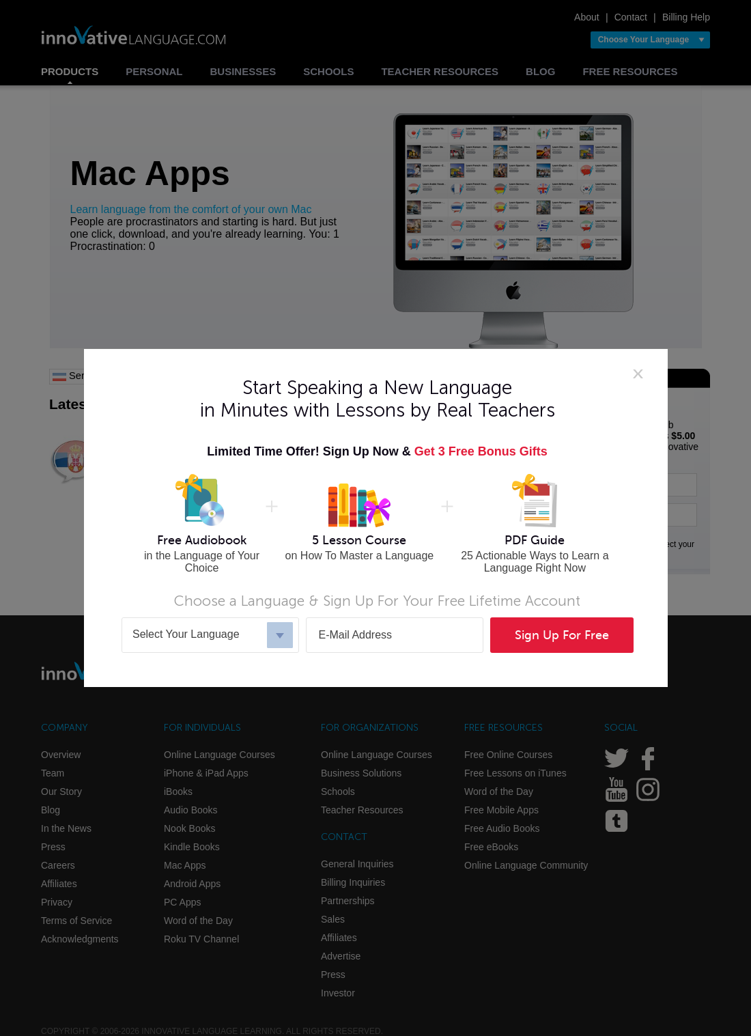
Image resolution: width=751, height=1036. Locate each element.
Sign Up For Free (562, 635)
